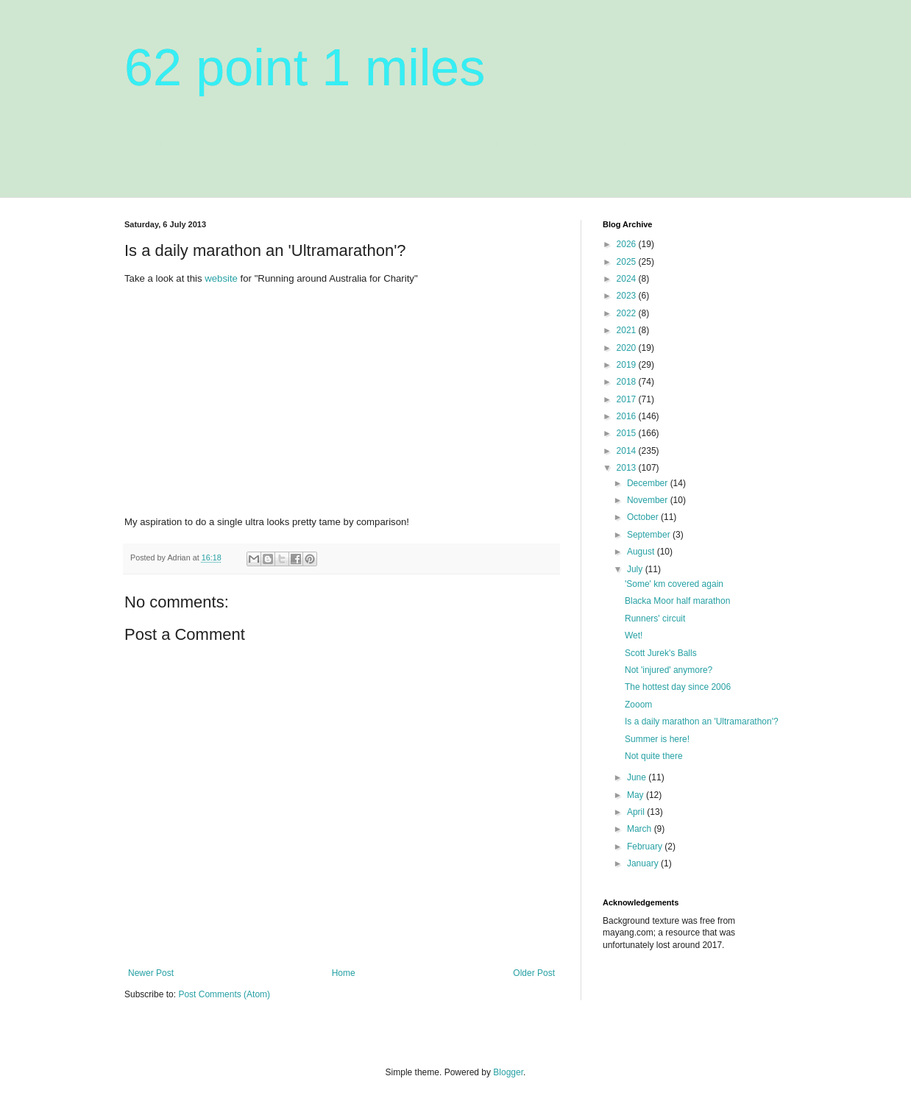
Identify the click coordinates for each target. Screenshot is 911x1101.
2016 (628, 416)
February (645, 846)
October (644, 517)
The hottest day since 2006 (678, 687)
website (221, 278)
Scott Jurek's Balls (661, 653)
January (644, 863)
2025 (628, 262)
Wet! (633, 635)
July (636, 569)
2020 (628, 348)
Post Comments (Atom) (224, 994)
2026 (628, 244)
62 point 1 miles (304, 67)
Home (343, 973)
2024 (628, 279)
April (637, 812)
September (650, 535)
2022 (628, 313)
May (636, 795)
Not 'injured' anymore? (668, 670)
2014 (628, 451)
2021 (628, 330)
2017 (628, 399)
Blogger (508, 1072)
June (637, 777)
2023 (628, 296)
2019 (628, 365)
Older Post (534, 973)
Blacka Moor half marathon (677, 601)
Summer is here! (657, 739)
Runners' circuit (655, 618)
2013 (628, 468)
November (648, 500)
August (642, 551)
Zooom (638, 704)
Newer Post (151, 973)
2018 (628, 382)
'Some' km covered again (674, 584)
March (640, 829)
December (648, 483)
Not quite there (654, 756)
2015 (628, 433)
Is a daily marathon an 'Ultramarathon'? (702, 721)
